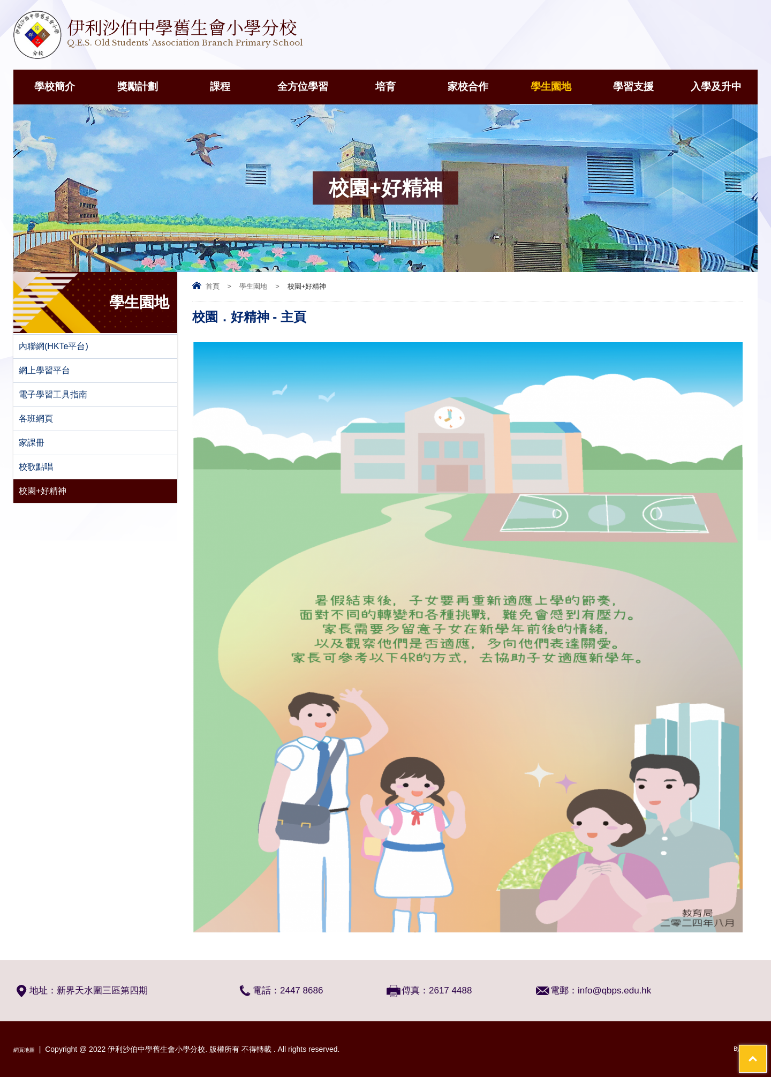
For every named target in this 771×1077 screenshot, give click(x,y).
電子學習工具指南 (53, 394)
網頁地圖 (28, 1049)
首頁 (213, 286)
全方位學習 (302, 86)
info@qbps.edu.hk (614, 990)
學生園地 (551, 86)
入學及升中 (716, 86)
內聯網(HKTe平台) (53, 346)
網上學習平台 (44, 370)
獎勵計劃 (137, 86)
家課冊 (31, 442)
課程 (220, 86)
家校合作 (468, 86)
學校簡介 (54, 86)
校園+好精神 (42, 490)
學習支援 (633, 86)
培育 (385, 86)
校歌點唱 (36, 466)
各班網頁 (36, 418)
